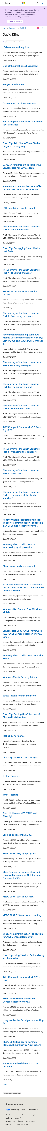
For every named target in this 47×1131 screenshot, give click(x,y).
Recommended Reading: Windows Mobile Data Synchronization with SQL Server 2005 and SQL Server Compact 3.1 (23, 339)
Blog (32, 1115)
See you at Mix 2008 (13, 84)
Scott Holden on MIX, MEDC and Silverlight (20, 815)
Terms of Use (30, 1121)
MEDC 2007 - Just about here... (19, 896)
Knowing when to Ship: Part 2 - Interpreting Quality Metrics (19, 546)
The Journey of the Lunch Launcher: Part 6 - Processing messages (21, 314)
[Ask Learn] (38, 28)
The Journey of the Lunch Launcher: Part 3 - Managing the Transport (21, 450)
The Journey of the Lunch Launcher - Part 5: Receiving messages (22, 364)
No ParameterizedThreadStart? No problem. (21, 1065)
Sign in (43, 3)
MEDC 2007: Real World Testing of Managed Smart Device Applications (22, 1043)
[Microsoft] (23, 3)
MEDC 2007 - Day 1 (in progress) (20, 853)
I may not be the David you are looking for (23, 1022)
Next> (5, 1084)
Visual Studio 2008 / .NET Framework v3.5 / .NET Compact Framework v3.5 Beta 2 (22, 633)
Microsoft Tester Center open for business (20, 293)
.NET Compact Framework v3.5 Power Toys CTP (23, 428)
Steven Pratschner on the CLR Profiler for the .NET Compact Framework (22, 188)
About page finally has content (19, 565)
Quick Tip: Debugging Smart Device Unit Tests (21, 250)
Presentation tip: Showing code (19, 102)
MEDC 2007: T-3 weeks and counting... (23, 915)
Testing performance (14, 735)
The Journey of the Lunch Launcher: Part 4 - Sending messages (21, 407)
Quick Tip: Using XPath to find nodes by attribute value (23, 957)
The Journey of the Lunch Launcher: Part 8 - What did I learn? (21, 228)
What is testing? (11, 794)
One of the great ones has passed (20, 65)
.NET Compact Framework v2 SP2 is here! (21, 978)
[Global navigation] (2, 3)
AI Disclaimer (8, 1115)
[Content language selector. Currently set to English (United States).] (14, 1104)
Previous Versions (22, 1115)
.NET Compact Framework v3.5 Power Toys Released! (23, 123)
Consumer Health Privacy (13, 1121)
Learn (4, 28)
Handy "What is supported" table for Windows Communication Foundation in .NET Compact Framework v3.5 (23, 522)
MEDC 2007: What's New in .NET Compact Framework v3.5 (20, 1000)
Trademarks (8, 1124)
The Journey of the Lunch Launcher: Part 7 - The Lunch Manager (21, 271)
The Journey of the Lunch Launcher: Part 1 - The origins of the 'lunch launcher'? (21, 494)
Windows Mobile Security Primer (20, 676)
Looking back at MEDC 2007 (17, 834)
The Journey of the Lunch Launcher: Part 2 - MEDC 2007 (21, 472)
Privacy (16, 1118)
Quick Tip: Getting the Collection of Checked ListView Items (21, 715)
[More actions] (42, 28)
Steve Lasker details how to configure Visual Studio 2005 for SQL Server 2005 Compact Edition (23, 587)
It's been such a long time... (17, 47)
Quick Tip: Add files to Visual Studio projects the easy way (21, 144)
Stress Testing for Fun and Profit (19, 695)
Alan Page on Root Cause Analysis (20, 757)
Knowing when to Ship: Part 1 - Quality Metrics (23, 657)
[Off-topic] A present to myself (19, 207)
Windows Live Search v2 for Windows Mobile (22, 610)
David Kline (23, 28)
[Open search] (37, 3)
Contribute (8, 1118)
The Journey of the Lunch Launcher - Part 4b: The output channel (22, 385)
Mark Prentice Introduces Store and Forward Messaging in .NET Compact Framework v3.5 (22, 874)
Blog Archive (13, 28)
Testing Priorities (11, 775)
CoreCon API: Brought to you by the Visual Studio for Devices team (22, 166)
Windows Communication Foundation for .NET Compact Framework (23, 935)
